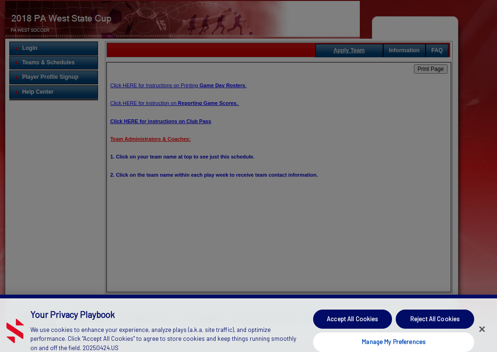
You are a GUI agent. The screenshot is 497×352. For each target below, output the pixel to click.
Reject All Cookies (435, 324)
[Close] (482, 334)
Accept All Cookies (352, 324)
